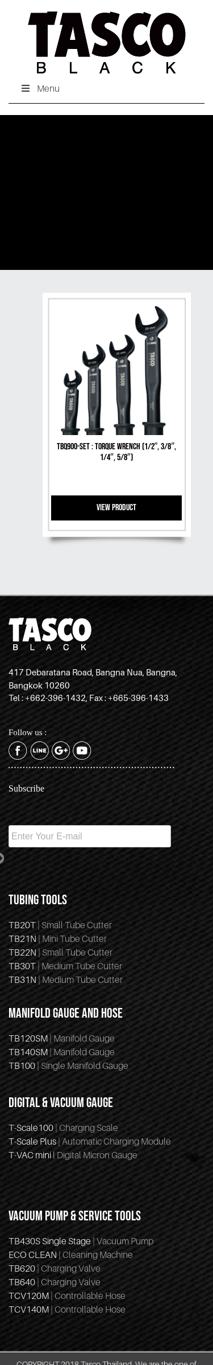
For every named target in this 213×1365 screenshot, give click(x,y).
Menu (40, 88)
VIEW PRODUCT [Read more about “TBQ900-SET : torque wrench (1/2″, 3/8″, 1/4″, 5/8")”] (116, 507)
